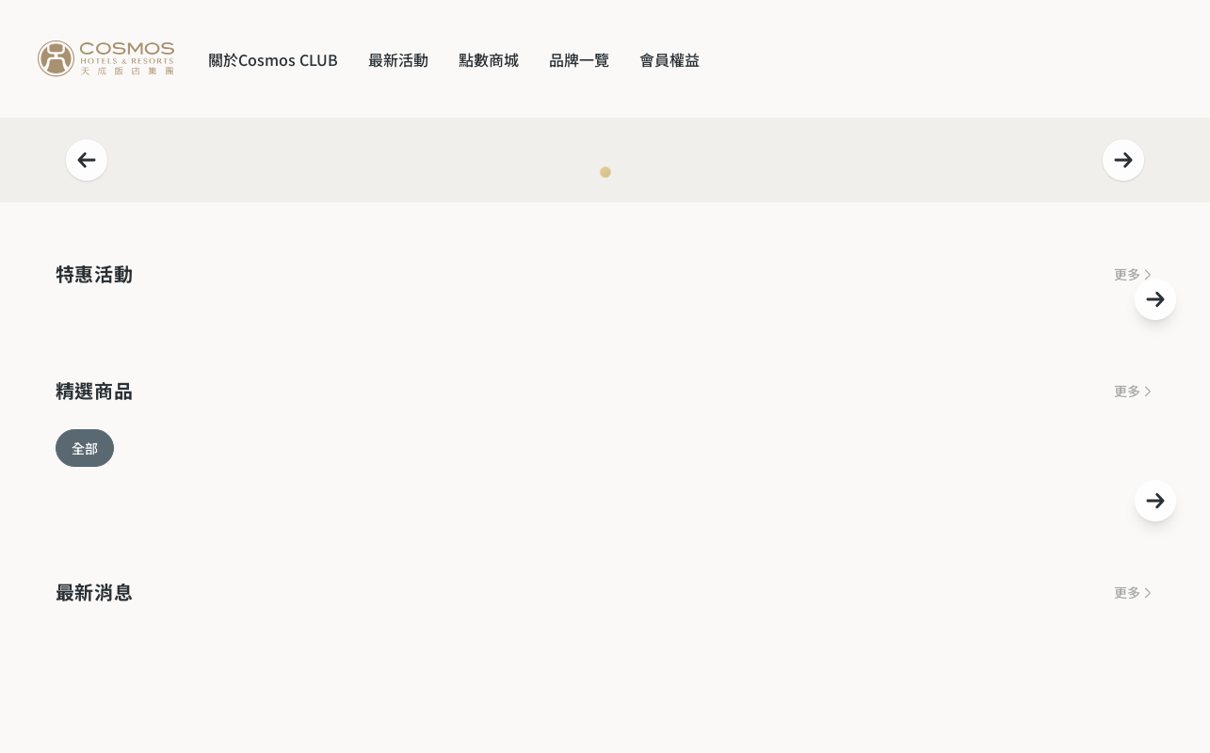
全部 (85, 448)
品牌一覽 (579, 59)
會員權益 (669, 59)
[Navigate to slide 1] (605, 172)
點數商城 (489, 59)
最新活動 (398, 59)
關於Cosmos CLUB (273, 59)
